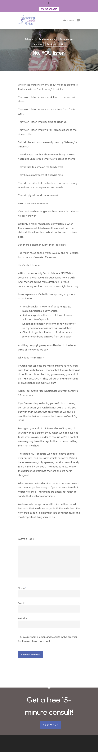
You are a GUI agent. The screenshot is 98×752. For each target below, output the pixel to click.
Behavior (29, 39)
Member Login (49, 8)
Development (66, 39)
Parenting (37, 44)
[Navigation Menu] (78, 20)
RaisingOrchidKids (56, 44)
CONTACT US (50, 725)
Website (22, 618)
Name (22, 588)
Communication (47, 39)
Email (22, 603)
